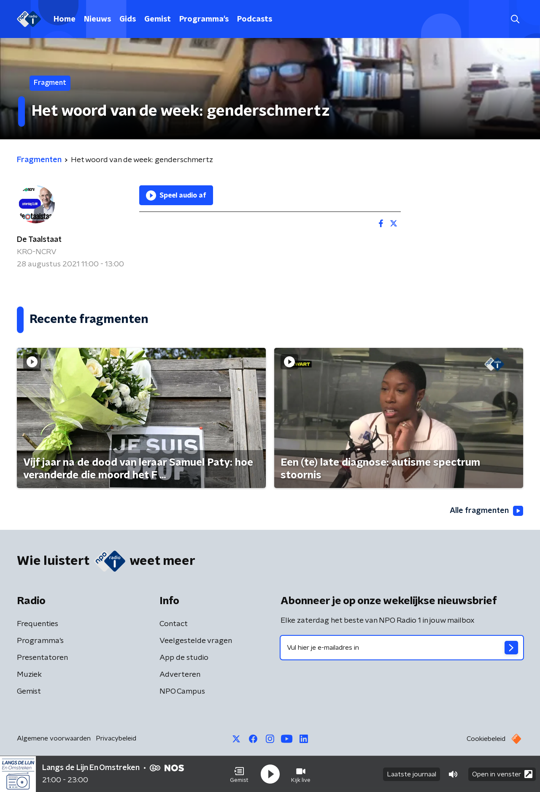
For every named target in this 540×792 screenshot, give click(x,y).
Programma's (204, 19)
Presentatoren (42, 658)
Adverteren (179, 674)
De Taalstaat (39, 240)
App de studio (183, 658)
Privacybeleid (116, 738)
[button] (239, 774)
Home (65, 19)
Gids (127, 19)
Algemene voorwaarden (54, 738)
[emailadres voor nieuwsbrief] (402, 647)
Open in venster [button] (502, 774)
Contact (173, 624)
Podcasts (254, 19)
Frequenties (37, 624)
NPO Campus (182, 691)
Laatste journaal (411, 774)
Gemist (157, 19)
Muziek (29, 674)
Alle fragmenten (486, 511)
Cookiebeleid (486, 738)
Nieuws (97, 19)
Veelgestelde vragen (195, 641)
